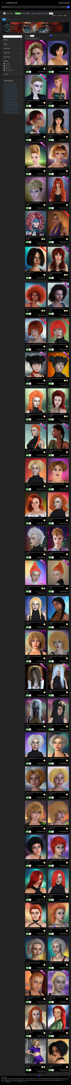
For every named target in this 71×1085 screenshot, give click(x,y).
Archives (15, 19)
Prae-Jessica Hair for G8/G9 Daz (11, 102)
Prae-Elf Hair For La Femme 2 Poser (34, 586)
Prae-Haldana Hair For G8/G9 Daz (57, 414)
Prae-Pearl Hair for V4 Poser (10, 90)
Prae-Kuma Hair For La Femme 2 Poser (58, 378)
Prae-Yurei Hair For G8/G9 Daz (33, 690)
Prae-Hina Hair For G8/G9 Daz (33, 308)
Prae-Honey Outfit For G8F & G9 (34, 1064)
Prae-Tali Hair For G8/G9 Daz (33, 860)
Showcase (9, 19)
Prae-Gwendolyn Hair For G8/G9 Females (59, 758)
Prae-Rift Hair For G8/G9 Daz (33, 962)
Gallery (34, 13)
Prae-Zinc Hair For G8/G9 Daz (33, 928)
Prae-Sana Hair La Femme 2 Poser (57, 996)
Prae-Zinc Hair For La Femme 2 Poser (58, 928)
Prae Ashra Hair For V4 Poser (10, 88)
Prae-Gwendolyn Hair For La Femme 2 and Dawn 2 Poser (40, 758)
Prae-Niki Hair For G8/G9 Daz (10, 98)
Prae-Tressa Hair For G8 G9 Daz (56, 484)
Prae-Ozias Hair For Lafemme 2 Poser (58, 656)
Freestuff (40, 13)
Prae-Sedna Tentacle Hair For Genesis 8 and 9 (37, 237)
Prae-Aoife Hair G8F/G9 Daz (55, 272)
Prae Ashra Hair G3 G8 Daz (10, 84)
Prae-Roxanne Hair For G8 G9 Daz (34, 518)
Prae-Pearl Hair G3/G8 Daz (10, 86)
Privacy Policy (24, 1081)
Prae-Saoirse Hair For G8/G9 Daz (57, 202)
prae (28, 69)
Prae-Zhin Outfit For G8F (9, 100)
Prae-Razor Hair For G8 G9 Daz (11, 106)
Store (28, 13)
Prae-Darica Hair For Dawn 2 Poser (57, 792)
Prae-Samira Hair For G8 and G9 (56, 308)
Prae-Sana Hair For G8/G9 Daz (33, 996)
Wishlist (46, 13)
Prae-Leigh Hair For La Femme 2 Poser (35, 622)
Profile (23, 13)
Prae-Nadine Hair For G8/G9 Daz (56, 1030)
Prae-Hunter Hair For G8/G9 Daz (56, 100)
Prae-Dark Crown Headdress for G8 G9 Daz (14, 104)
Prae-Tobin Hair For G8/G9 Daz (56, 66)
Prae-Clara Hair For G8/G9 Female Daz (58, 168)
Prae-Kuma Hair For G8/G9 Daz (33, 378)
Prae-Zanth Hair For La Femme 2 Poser (35, 552)
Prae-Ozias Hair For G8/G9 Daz (33, 656)
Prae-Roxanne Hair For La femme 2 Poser (59, 518)
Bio (51, 13)
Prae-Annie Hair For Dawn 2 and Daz (35, 826)
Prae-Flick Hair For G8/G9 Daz (11, 108)
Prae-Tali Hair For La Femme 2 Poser (57, 860)
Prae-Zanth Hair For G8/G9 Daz (56, 552)
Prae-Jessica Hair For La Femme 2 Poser (58, 894)
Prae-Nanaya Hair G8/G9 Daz (33, 100)
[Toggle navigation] (3, 3)
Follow (18, 13)
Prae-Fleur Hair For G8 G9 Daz (56, 134)
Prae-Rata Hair (29, 272)
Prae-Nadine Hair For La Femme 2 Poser (36, 1030)
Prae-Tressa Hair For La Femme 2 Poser (35, 484)
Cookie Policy (14, 1081)
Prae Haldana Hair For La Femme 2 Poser (36, 414)
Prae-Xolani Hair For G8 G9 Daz (11, 96)
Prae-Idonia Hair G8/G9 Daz (55, 450)
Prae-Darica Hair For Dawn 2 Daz (34, 792)
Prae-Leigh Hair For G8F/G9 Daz (11, 94)
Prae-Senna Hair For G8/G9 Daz (34, 344)
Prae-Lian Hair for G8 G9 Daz (10, 110)
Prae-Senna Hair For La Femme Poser (58, 344)
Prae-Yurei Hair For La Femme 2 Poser (58, 690)
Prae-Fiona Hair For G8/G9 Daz (56, 237)
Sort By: (32, 38)
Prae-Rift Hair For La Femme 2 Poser (57, 962)
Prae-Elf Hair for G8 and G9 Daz (56, 586)
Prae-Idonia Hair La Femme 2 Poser (34, 450)
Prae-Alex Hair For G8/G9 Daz (33, 134)
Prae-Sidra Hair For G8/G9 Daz (33, 66)
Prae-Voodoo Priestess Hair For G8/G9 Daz (36, 724)
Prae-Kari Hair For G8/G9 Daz (56, 1064)
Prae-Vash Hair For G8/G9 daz (33, 168)
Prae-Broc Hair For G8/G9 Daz (33, 202)
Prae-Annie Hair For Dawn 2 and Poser (58, 826)
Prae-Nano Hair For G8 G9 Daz (11, 92)
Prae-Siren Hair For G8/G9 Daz (11, 112)
